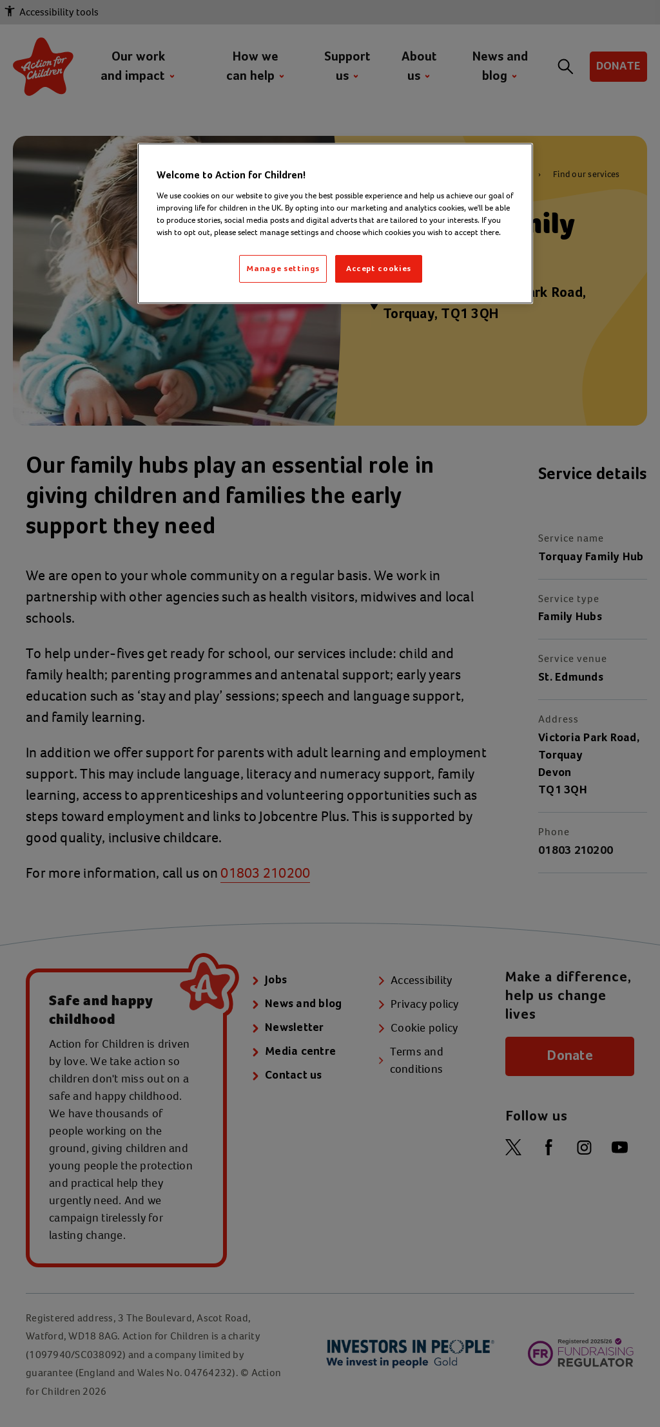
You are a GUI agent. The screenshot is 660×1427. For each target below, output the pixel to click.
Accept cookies (378, 269)
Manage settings (283, 269)
